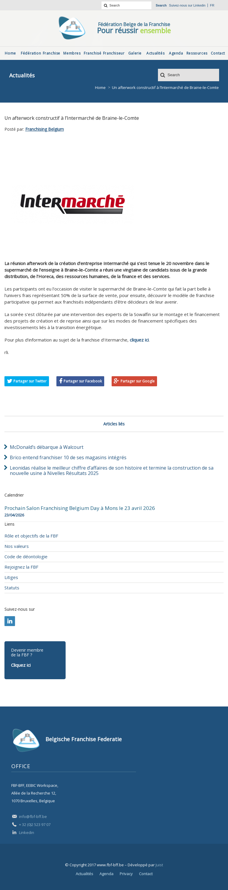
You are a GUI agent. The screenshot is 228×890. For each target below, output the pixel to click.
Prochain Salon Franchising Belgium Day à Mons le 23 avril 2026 (79, 508)
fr (212, 5)
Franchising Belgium (44, 129)
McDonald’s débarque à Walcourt (46, 447)
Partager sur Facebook (83, 381)
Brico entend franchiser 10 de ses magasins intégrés (68, 457)
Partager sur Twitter (30, 381)
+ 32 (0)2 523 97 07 (34, 824)
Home (100, 87)
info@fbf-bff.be (33, 816)
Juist (159, 864)
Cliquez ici (21, 665)
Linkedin (199, 5)
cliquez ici (139, 340)
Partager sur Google (138, 381)
